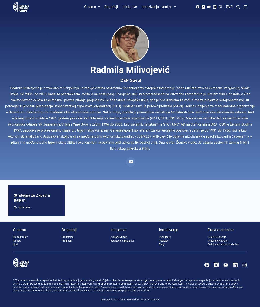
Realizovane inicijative (122, 240)
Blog (161, 244)
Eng (229, 7)
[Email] (130, 162)
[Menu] (245, 7)
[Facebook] (197, 7)
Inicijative (130, 7)
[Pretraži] (238, 7)
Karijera (17, 240)
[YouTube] (209, 7)
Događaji (111, 7)
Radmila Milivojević (129, 69)
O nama (92, 7)
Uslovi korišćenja (217, 237)
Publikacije (165, 237)
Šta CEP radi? (20, 237)
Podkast (163, 240)
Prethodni (67, 240)
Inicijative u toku (119, 237)
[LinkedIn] (214, 7)
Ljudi (15, 244)
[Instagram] (220, 7)
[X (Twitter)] (203, 7)
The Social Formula (148, 299)
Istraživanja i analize (159, 7)
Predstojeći (68, 237)
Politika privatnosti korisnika (223, 244)
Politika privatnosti (218, 240)
